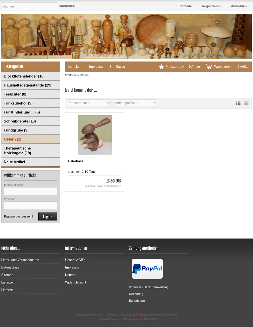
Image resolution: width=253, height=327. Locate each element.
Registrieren (211, 6)
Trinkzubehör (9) (18, 103)
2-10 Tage (89, 172)
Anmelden (239, 6)
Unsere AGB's (75, 260)
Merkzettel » (183, 66)
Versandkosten (112, 185)
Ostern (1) (12, 139)
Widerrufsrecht (75, 282)
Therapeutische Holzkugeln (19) (17, 150)
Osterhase (75, 161)
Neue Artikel (14, 162)
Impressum (97, 66)
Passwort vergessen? (18, 216)
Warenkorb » (231, 66)
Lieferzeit (8, 282)
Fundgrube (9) (16, 130)
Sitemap (7, 275)
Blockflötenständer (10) (24, 76)
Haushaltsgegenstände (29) (27, 85)
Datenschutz (10, 267)
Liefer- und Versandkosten (20, 260)
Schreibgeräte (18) (20, 121)
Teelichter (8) (15, 94)
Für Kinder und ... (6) (22, 112)
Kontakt (73, 66)
